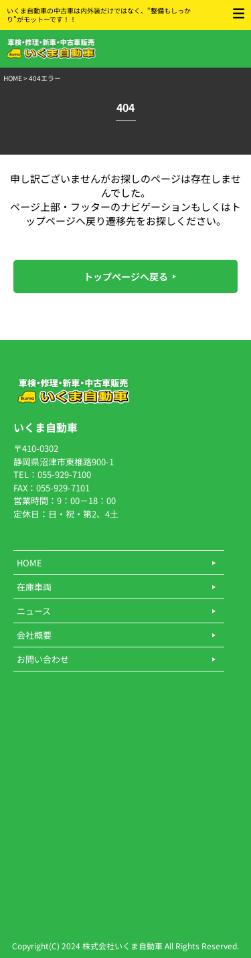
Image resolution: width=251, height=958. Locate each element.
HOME (12, 78)
